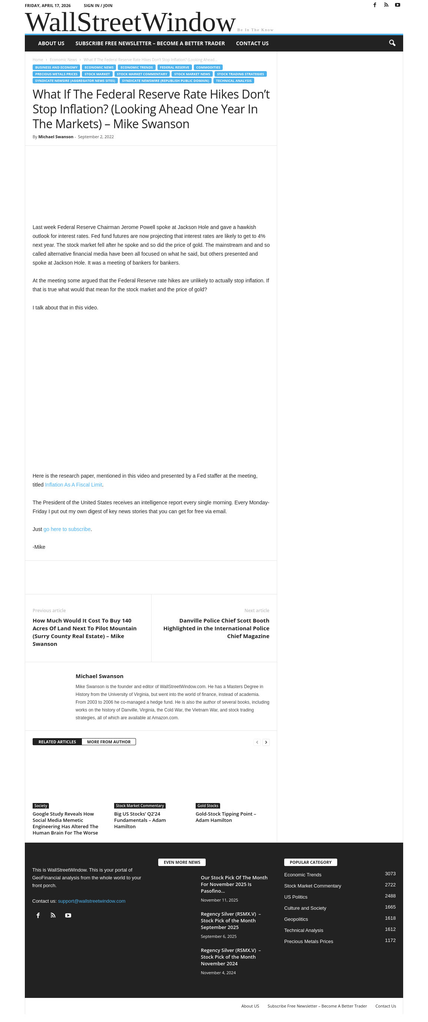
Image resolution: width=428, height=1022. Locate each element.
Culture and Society (305, 908)
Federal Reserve (174, 67)
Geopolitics (296, 919)
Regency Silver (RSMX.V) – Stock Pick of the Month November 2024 (231, 957)
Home (38, 59)
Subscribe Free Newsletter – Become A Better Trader (150, 43)
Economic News (63, 59)
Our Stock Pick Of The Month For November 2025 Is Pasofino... (234, 884)
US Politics (296, 897)
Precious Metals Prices (56, 74)
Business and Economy (56, 67)
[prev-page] (257, 742)
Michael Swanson (55, 136)
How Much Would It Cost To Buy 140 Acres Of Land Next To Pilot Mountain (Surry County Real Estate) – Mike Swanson (85, 632)
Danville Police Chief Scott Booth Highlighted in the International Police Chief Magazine (216, 628)
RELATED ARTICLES (57, 741)
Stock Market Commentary (142, 74)
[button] (392, 43)
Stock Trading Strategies (240, 74)
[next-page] (266, 742)
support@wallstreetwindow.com (91, 901)
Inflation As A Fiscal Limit (73, 485)
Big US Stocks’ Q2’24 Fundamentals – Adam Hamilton (140, 820)
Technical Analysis (234, 80)
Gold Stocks (208, 805)
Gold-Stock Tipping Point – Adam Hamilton (226, 816)
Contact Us (252, 43)
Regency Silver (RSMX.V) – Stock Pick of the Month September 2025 (231, 920)
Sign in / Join (98, 5)
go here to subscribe (67, 529)
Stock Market (97, 74)
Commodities (208, 67)
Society (40, 805)
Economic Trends (136, 67)
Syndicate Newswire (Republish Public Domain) (165, 80)
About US (51, 43)
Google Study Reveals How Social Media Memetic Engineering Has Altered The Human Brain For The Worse (65, 823)
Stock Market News (192, 74)
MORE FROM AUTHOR (108, 741)
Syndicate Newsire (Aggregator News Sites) (75, 80)
